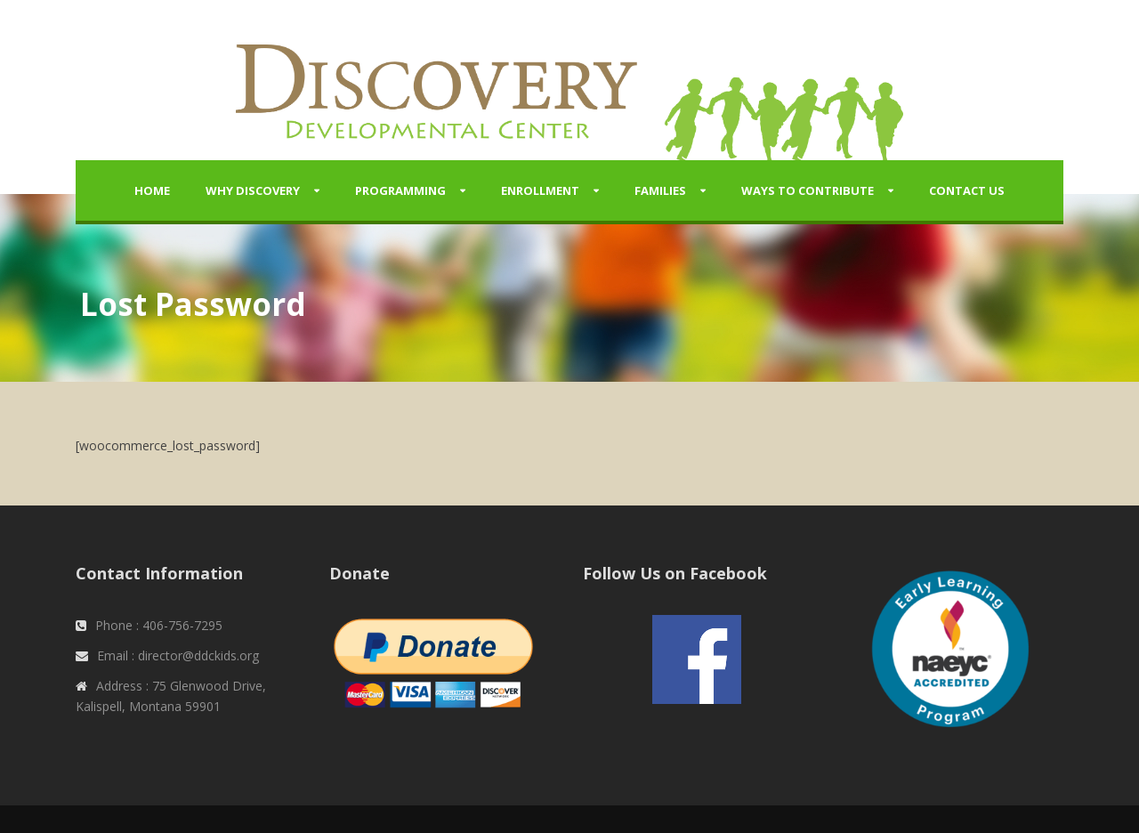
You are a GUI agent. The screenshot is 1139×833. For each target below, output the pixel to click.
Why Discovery (253, 190)
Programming (400, 190)
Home (152, 190)
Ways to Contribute (807, 190)
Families (660, 190)
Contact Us (967, 190)
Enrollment (540, 190)
